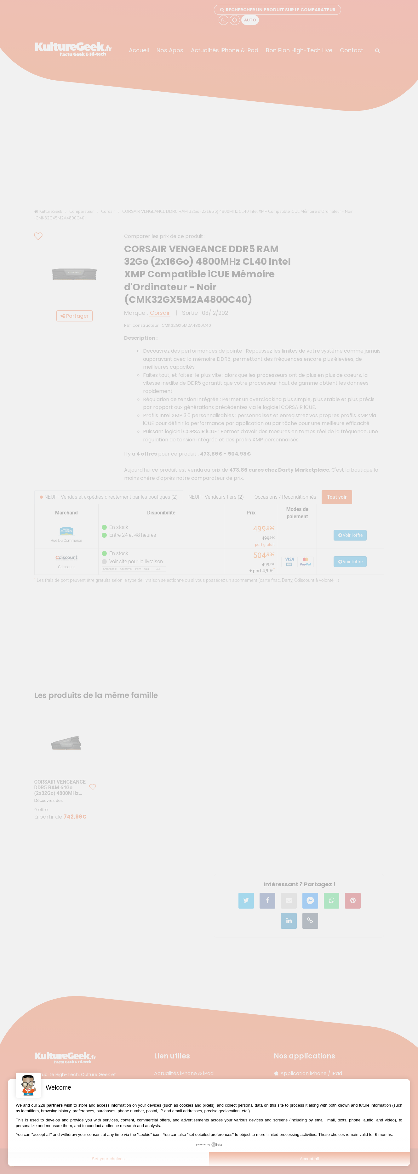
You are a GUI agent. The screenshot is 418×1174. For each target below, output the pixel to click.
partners (55, 1105)
